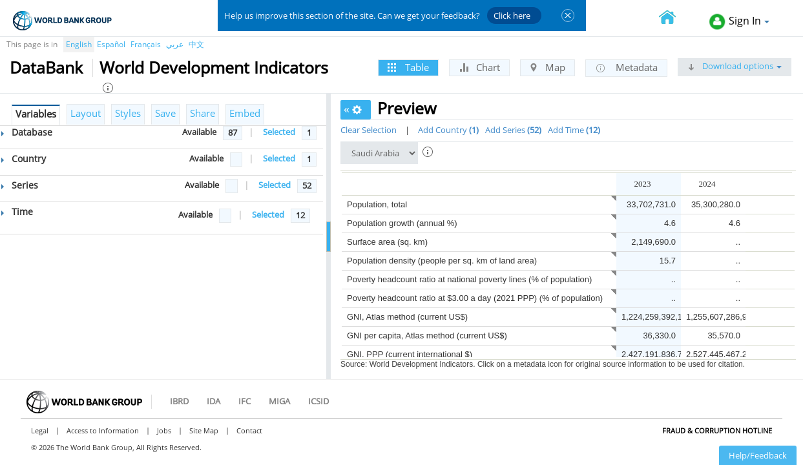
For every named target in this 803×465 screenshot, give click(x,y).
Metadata (626, 68)
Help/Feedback (758, 455)
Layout (85, 113)
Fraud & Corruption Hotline (717, 430)
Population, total (377, 204)
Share (202, 113)
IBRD (179, 401)
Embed (244, 113)
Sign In (739, 22)
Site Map (203, 430)
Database (26, 132)
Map (547, 67)
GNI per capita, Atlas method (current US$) (427, 335)
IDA (213, 401)
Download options (734, 66)
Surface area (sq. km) (387, 242)
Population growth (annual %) (402, 223)
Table (408, 67)
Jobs (164, 430)
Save (165, 113)
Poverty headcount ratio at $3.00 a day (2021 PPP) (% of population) (475, 298)
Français (145, 44)
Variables (36, 113)
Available (199, 132)
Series (19, 185)
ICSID (318, 401)
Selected (279, 132)
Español (111, 44)
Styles (128, 113)
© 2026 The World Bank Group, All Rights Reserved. (116, 447)
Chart (479, 67)
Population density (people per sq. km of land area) (442, 260)
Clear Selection (368, 130)
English (79, 44)
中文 (196, 44)
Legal (39, 430)
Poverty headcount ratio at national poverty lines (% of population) (469, 279)
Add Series (513, 130)
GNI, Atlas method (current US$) (407, 317)
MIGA (279, 401)
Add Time (574, 130)
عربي (174, 44)
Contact (249, 430)
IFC (244, 401)
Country (23, 158)
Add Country (448, 130)
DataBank (46, 67)
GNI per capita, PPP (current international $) (429, 373)
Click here (512, 15)
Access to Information (103, 430)
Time (17, 211)
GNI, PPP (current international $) (409, 354)
